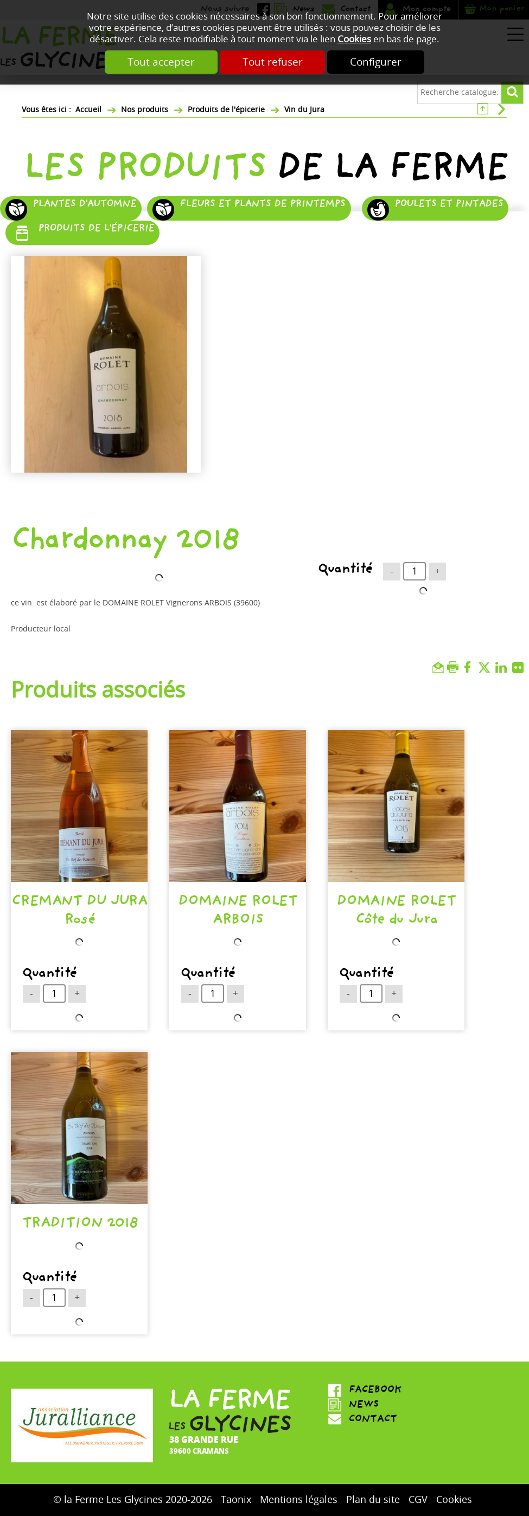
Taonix (236, 1500)
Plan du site (373, 1500)
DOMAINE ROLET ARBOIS (237, 912)
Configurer (376, 62)
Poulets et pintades (448, 205)
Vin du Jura (304, 109)
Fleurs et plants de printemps (263, 205)
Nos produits (144, 109)
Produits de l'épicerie (226, 109)
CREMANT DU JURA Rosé (78, 912)
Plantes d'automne (84, 205)
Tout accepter (161, 62)
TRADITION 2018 (79, 1225)
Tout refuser (273, 62)
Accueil (88, 109)
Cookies (354, 39)
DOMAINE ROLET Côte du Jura (395, 912)
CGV (418, 1500)
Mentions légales (298, 1500)
